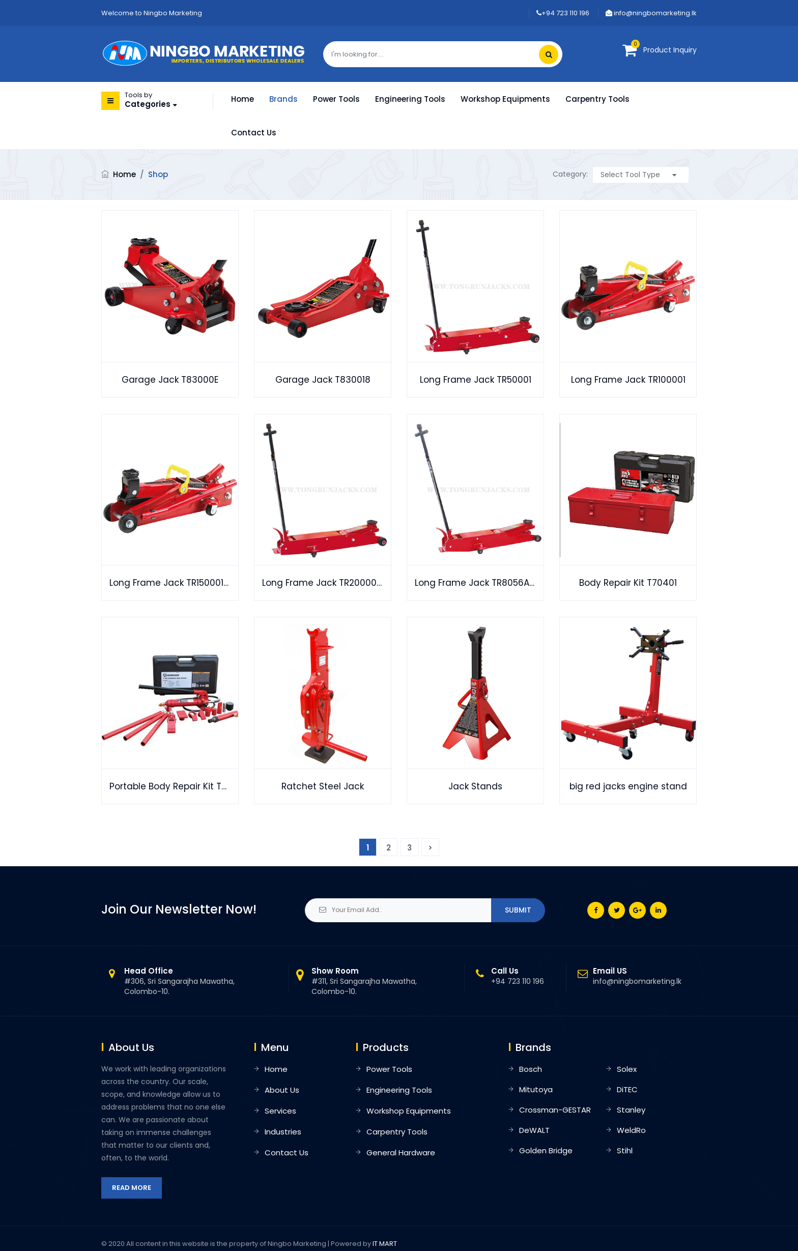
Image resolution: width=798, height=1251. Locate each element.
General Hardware (400, 1152)
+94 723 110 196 (562, 13)
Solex (627, 1069)
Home (242, 99)
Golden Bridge (546, 1150)
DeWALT (534, 1130)
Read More (131, 1187)
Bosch (530, 1069)
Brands (283, 99)
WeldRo (631, 1130)
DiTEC (627, 1089)
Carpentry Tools (597, 99)
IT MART (385, 1243)
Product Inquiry (670, 50)
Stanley (631, 1109)
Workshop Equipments (505, 99)
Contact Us (253, 132)
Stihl (625, 1150)
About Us (282, 1090)
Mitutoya (536, 1089)
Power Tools (336, 99)
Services (280, 1110)
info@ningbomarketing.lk (651, 13)
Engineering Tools (410, 99)
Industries (283, 1131)
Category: (570, 174)
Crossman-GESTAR (555, 1109)
